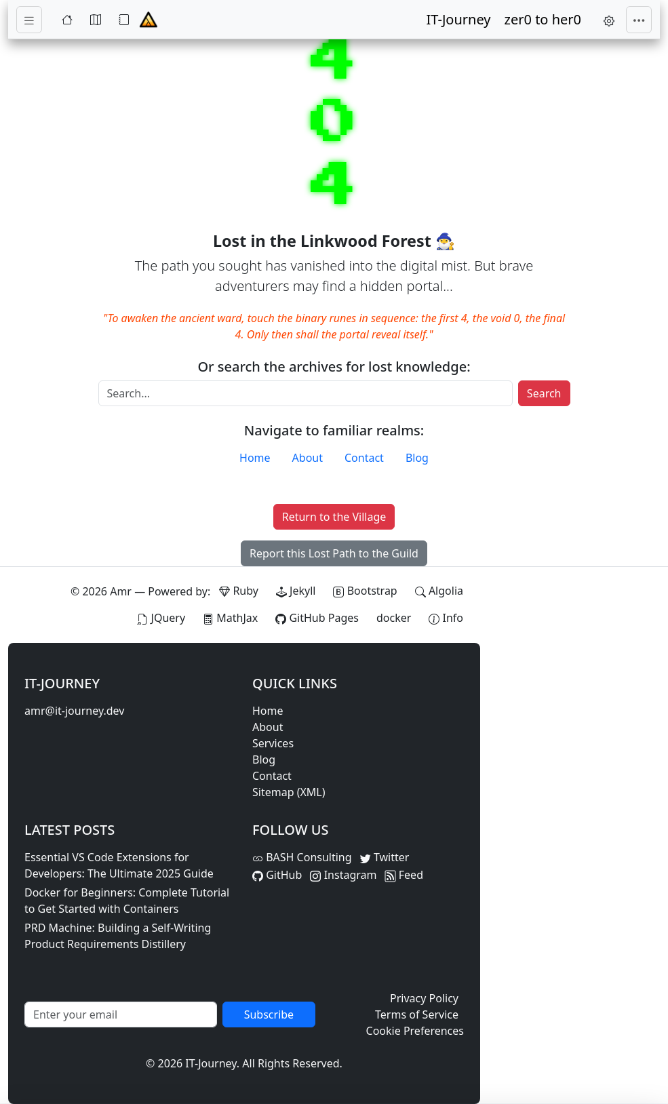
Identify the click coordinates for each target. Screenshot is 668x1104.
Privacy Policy (424, 998)
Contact (364, 457)
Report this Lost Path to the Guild (334, 553)
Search (544, 393)
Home (255, 457)
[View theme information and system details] (446, 617)
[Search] (305, 393)
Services (273, 743)
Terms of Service (416, 1014)
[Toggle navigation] (29, 20)
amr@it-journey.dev (74, 710)
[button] (609, 20)
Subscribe (269, 1014)
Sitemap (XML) (289, 792)
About (307, 457)
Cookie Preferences (415, 1030)
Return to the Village (334, 516)
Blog (417, 457)
